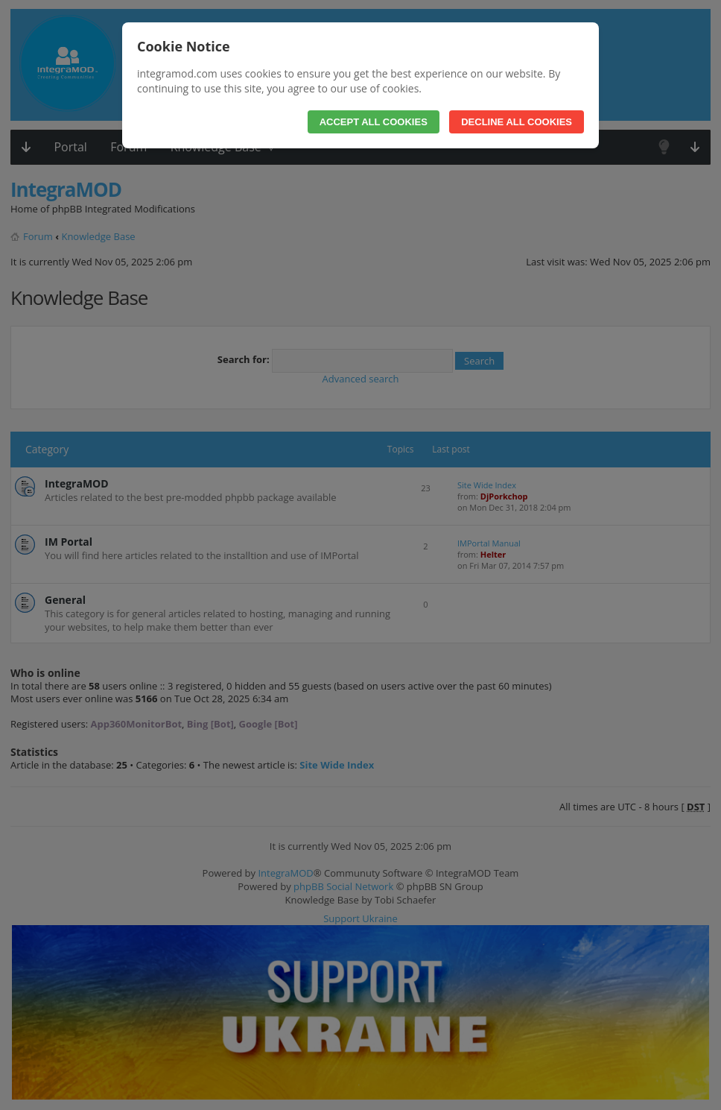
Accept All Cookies (374, 121)
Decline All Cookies (516, 121)
